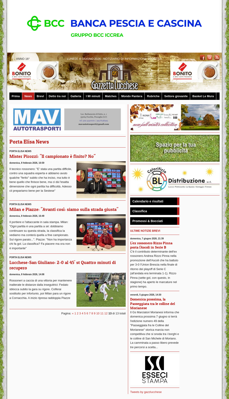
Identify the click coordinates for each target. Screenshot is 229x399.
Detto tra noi (57, 96)
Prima (16, 96)
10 (97, 313)
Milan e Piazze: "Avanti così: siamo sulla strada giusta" (63, 209)
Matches (111, 96)
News (28, 96)
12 (106, 313)
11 (101, 313)
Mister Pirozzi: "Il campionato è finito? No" (52, 156)
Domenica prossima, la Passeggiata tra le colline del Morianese (152, 303)
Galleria (75, 96)
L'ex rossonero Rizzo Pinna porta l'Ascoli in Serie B (151, 245)
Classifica (139, 211)
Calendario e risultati (147, 201)
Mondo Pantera (131, 96)
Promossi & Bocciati (147, 221)
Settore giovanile (176, 96)
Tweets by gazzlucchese (146, 392)
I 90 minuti (93, 96)
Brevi (40, 96)
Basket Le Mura (203, 96)
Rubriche (153, 96)
